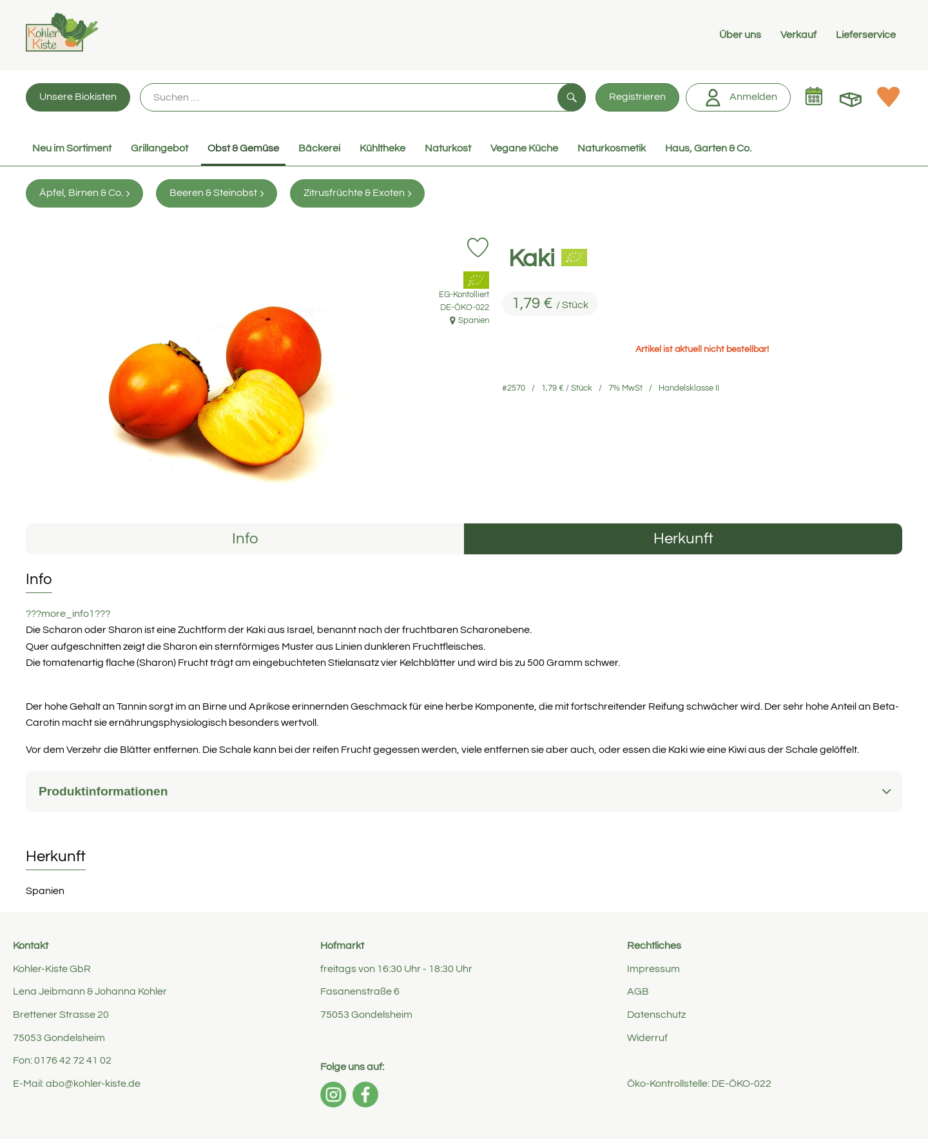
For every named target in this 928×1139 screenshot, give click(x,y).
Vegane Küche (524, 148)
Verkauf (798, 35)
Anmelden (738, 97)
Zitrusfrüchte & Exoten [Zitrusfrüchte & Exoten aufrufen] (357, 193)
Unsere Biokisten (78, 97)
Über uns (740, 35)
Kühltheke (382, 148)
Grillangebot (159, 148)
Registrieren (637, 97)
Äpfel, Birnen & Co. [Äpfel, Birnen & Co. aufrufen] (84, 193)
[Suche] (363, 97)
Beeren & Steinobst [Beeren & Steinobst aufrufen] (216, 193)
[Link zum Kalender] (813, 96)
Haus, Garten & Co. (708, 148)
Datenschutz (656, 1014)
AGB (638, 991)
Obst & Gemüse (243, 148)
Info (245, 539)
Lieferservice (866, 35)
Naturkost (448, 148)
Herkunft (683, 539)
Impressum (653, 969)
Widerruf (647, 1038)
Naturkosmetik (611, 148)
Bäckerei (319, 148)
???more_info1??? (68, 613)
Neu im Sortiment (71, 148)
